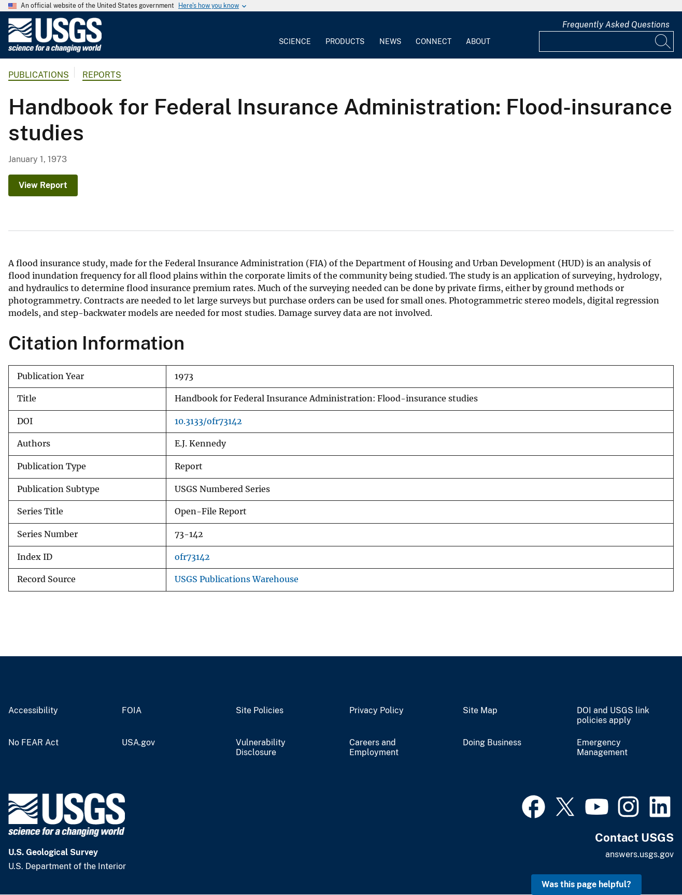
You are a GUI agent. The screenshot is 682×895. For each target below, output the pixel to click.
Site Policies (259, 710)
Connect (433, 41)
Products (344, 41)
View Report (43, 185)
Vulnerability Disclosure (261, 747)
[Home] (55, 50)
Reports (101, 75)
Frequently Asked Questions (616, 25)
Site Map (480, 710)
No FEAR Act (33, 742)
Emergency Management (602, 747)
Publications (38, 75)
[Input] (606, 41)
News (390, 41)
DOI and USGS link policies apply (613, 715)
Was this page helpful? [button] (586, 884)
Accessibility (33, 710)
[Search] (663, 41)
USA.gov (138, 742)
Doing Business (492, 742)
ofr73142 (192, 557)
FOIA (131, 710)
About (478, 41)
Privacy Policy (376, 710)
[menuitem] (295, 35)
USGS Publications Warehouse (237, 579)
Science (295, 41)
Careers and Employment (374, 747)
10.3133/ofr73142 (208, 421)
